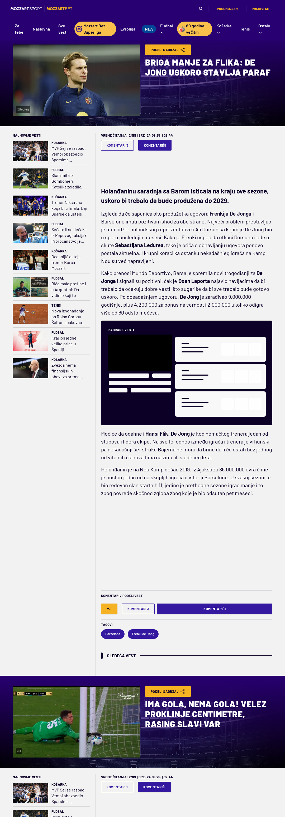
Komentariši (155, 145)
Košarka (59, 143)
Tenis (56, 305)
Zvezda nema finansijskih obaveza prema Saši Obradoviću (66, 371)
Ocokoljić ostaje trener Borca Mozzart (66, 262)
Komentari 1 (117, 787)
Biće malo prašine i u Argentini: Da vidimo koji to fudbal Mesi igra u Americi (68, 289)
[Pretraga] (200, 8)
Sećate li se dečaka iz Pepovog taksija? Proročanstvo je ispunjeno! (69, 235)
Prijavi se (260, 9)
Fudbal (57, 170)
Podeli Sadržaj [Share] (168, 49)
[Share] (109, 609)
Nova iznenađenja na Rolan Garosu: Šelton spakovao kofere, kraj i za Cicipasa (67, 316)
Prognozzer (227, 9)
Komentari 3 (118, 145)
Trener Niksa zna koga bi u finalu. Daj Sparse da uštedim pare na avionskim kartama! (69, 208)
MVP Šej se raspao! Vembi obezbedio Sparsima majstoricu (68, 154)
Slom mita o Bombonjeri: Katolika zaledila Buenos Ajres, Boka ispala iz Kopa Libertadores (68, 181)
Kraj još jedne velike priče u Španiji (64, 343)
